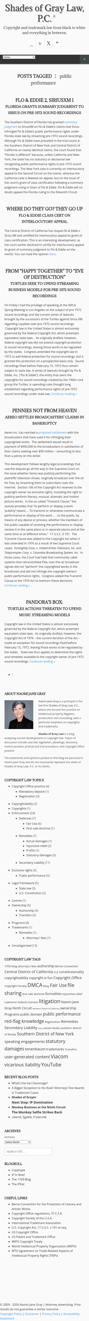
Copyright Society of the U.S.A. (32, 1218)
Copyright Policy (11, 1314)
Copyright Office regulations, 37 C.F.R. (37, 1213)
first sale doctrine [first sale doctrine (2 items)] (33, 994)
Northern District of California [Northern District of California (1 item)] (46, 1008)
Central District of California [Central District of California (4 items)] (29, 971)
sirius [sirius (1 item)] (40, 1028)
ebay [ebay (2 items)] (46, 986)
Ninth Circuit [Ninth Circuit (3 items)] (22, 1008)
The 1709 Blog (21, 1179)
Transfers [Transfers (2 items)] (71, 1049)
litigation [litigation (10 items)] (49, 1001)
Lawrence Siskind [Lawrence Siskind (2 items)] (16, 1002)
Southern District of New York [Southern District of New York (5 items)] (45, 1034)
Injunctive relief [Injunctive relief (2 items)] (72, 994)
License (17, 901)
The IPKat (18, 1184)
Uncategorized (21, 946)
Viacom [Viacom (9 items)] (59, 1056)
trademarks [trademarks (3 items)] (55, 1049)
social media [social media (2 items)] (52, 1028)
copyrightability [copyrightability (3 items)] (16, 978)
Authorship (26, 911)
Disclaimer (32, 1314)
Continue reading (64, 394)
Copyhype (18, 1170)
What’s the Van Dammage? (30, 1083)
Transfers (25, 915)
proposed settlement (53, 432)
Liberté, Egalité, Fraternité (29, 1117)
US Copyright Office (25, 1232)
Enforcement (20, 813)
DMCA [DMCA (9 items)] (34, 984)
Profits (30, 850)
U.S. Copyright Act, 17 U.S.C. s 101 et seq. (39, 1227)
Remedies (25, 836)
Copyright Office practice (28, 786)
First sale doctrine (38, 828)
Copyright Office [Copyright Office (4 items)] (67, 977)
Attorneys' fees (36, 938)
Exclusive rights (22, 870)
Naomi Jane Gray (48, 701)
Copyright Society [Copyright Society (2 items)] (16, 986)
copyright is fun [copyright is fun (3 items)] (41, 978)
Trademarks (20, 927)
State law (25, 888)
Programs (18, 923)
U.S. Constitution (30, 893)
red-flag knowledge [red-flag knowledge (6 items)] (24, 1021)
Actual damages (37, 841)
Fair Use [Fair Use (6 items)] (58, 985)
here (52, 254)
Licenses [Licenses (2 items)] (32, 1002)
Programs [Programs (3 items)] (12, 1014)
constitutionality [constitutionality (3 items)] (71, 972)
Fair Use (31, 824)
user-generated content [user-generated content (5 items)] (27, 1057)
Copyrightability (22, 804)
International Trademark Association (36, 1223)
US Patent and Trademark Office (33, 1237)
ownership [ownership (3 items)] (68, 1008)
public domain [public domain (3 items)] (31, 1014)
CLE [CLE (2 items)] (56, 972)
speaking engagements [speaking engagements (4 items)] (25, 1041)
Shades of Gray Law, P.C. (44, 13)
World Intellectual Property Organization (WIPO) (44, 1246)
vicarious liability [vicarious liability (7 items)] (23, 1064)
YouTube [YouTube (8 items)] (51, 1064)
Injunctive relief (36, 846)
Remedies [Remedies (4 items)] (69, 1021)
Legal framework (23, 883)
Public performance (32, 876)
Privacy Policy (51, 1314)
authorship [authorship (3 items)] (45, 966)
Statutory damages (39, 855)
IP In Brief (18, 1175)
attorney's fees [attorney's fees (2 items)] (27, 966)
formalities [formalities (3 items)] (53, 993)
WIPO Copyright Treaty (27, 1242)
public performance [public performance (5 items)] (62, 1014)
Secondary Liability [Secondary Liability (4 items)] (21, 1027)
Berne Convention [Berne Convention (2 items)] (66, 966)
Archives (10, 1137)
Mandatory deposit (32, 792)
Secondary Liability (31, 863)
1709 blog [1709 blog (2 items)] (11, 966)
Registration (27, 796)
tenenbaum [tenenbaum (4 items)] (35, 1048)
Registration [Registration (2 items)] (52, 1022)
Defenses (25, 818)
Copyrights (19, 808)
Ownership (19, 905)
